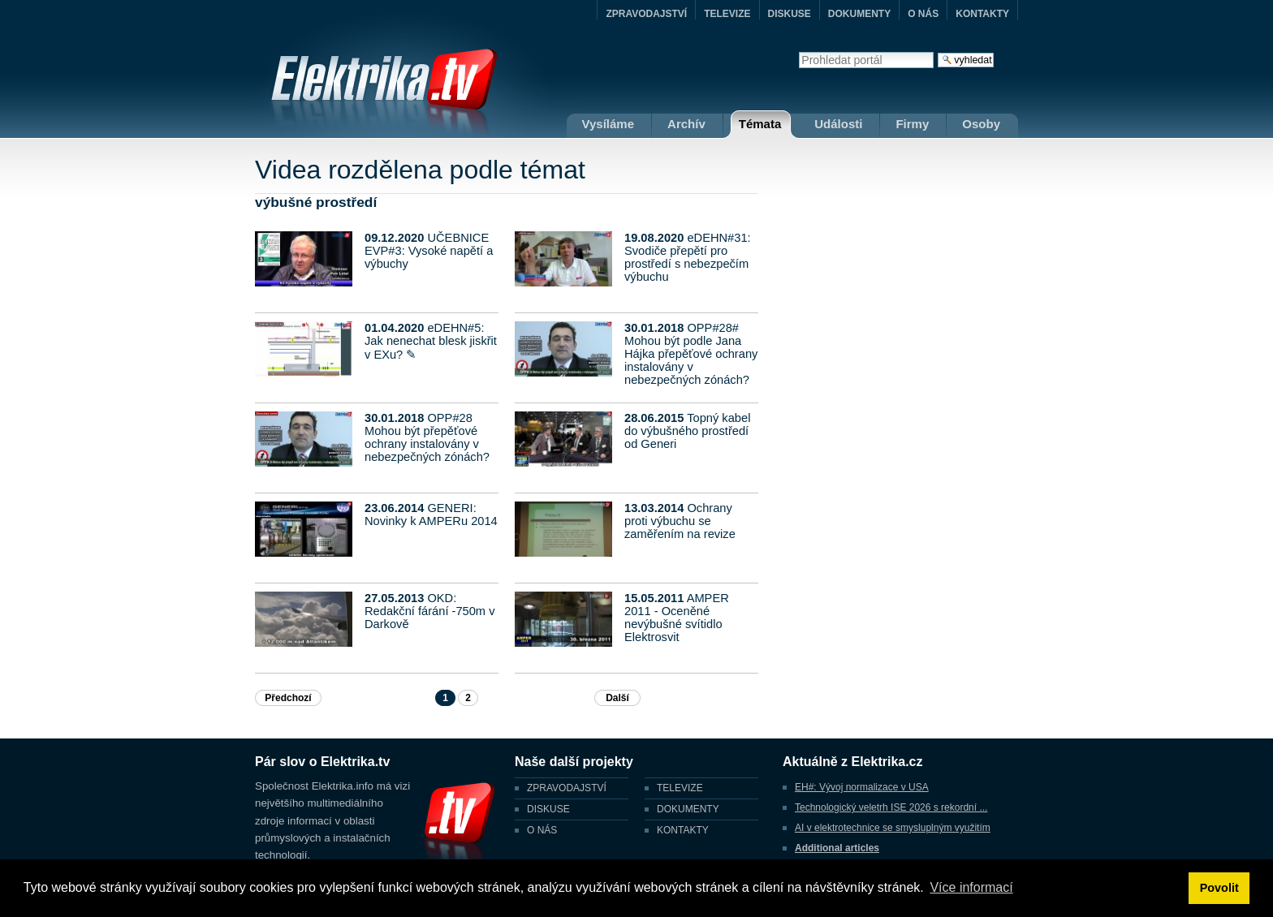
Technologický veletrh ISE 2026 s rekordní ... (891, 807)
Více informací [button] (971, 887)
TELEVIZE (727, 13)
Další (617, 698)
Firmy (912, 124)
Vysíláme (608, 124)
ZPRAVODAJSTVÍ (646, 13)
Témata (760, 124)
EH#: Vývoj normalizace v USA (862, 787)
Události (838, 124)
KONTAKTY (982, 13)
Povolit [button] (1219, 887)
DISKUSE (789, 13)
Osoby (981, 124)
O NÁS (923, 13)
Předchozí (288, 698)
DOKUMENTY (859, 13)
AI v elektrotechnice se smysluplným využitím (892, 827)
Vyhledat (798, 51)
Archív (686, 124)
